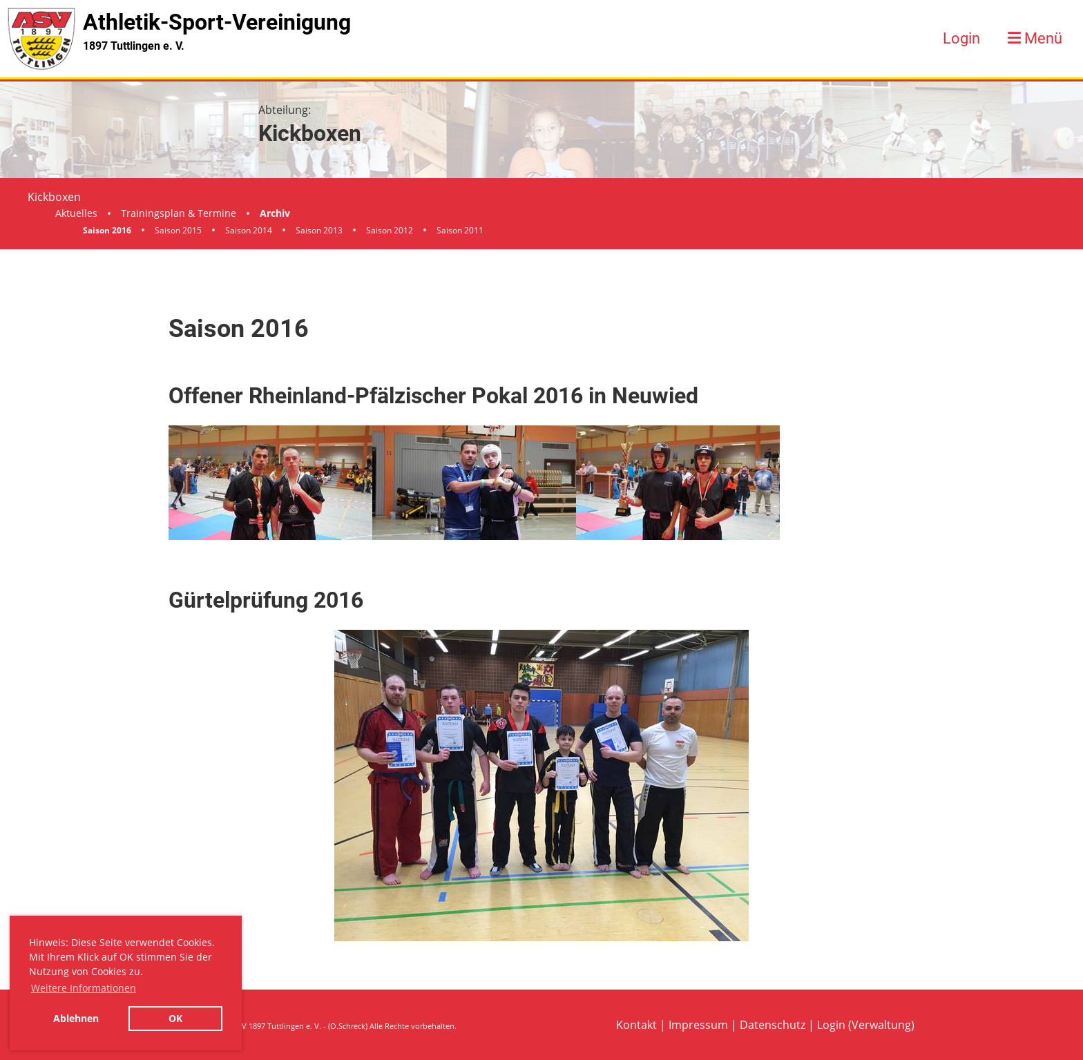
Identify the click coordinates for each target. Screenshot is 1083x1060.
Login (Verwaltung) (865, 1024)
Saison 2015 (178, 230)
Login (961, 38)
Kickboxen (54, 196)
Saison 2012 (389, 230)
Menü (1035, 38)
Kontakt (636, 1024)
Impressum (698, 1024)
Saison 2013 (319, 230)
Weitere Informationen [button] (83, 987)
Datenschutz (772, 1024)
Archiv (275, 213)
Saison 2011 (460, 230)
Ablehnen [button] (76, 1018)
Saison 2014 (248, 230)
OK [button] (175, 1018)
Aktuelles (76, 213)
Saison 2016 (107, 230)
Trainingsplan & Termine (178, 213)
